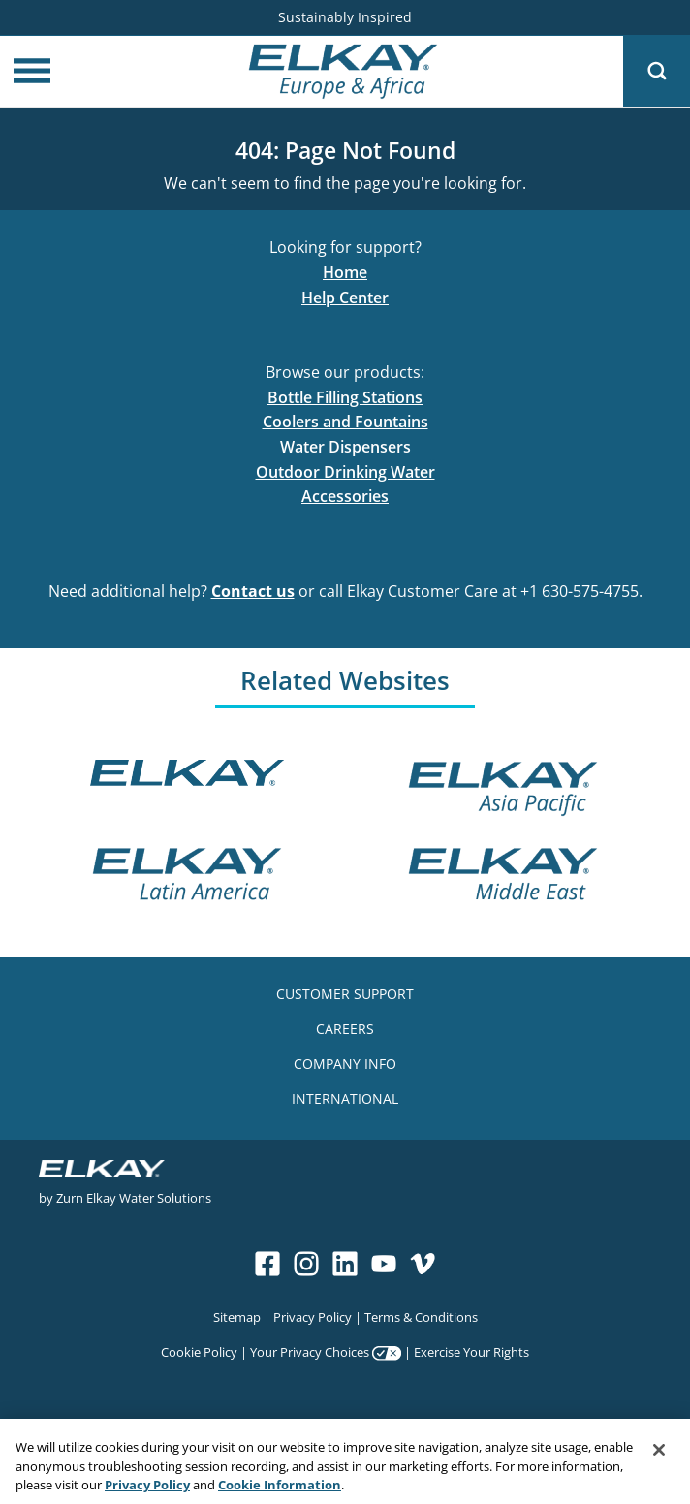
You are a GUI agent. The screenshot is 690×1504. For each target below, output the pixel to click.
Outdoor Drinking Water (345, 472)
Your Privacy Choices (309, 1351)
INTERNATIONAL (345, 1098)
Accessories (345, 496)
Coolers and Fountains (345, 421)
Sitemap (237, 1316)
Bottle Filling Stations (345, 397)
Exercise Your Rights (471, 1351)
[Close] (659, 1455)
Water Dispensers (345, 446)
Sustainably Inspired (345, 17)
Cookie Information (279, 1490)
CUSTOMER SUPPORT (345, 994)
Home (345, 272)
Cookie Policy (199, 1351)
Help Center (345, 297)
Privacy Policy (312, 1316)
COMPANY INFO (345, 1063)
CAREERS (345, 1028)
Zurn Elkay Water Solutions (133, 1197)
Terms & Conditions (421, 1316)
